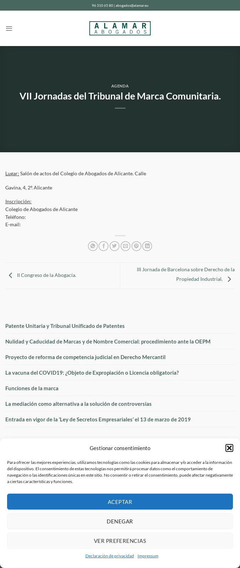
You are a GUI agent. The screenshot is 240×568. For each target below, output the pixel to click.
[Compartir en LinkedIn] (147, 246)
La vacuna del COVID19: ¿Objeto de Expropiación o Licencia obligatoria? (92, 372)
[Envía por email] (125, 246)
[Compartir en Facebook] (103, 246)
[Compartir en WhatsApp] (93, 246)
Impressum (148, 555)
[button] (229, 447)
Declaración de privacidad (109, 555)
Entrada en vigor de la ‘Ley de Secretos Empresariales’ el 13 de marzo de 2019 (98, 419)
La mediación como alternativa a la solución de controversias (78, 404)
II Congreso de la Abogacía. (40, 275)
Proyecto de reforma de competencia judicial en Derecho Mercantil (85, 357)
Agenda (120, 86)
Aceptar (120, 502)
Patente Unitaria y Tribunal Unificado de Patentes (65, 326)
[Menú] (9, 28)
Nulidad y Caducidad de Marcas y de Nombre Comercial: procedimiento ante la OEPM (108, 341)
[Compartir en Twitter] (114, 246)
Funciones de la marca (31, 388)
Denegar (120, 521)
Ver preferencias (120, 541)
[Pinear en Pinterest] (136, 246)
